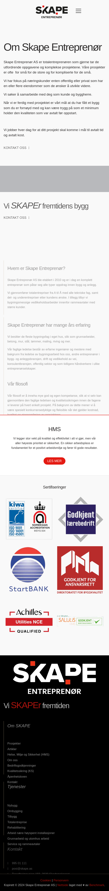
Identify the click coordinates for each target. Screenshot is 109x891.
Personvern (61, 886)
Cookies (45, 886)
